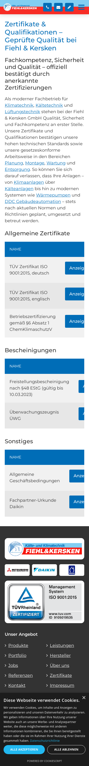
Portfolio (17, 655)
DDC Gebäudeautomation (33, 201)
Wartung (56, 163)
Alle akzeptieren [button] (24, 749)
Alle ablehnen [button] (66, 749)
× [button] (83, 698)
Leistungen (62, 645)
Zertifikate (61, 675)
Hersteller (60, 655)
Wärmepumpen (53, 195)
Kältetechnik (49, 105)
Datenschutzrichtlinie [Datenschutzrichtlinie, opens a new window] (45, 741)
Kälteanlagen (19, 188)
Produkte (18, 645)
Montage (34, 163)
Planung (14, 163)
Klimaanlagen (29, 182)
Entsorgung (17, 169)
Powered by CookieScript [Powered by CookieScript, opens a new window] (44, 761)
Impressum (62, 685)
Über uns (59, 665)
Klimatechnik (19, 105)
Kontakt (16, 685)
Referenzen (20, 675)
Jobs (13, 665)
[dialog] (44, 729)
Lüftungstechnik (22, 111)
